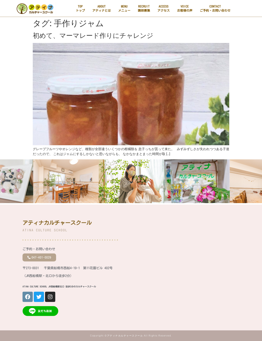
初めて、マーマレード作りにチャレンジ (93, 35)
